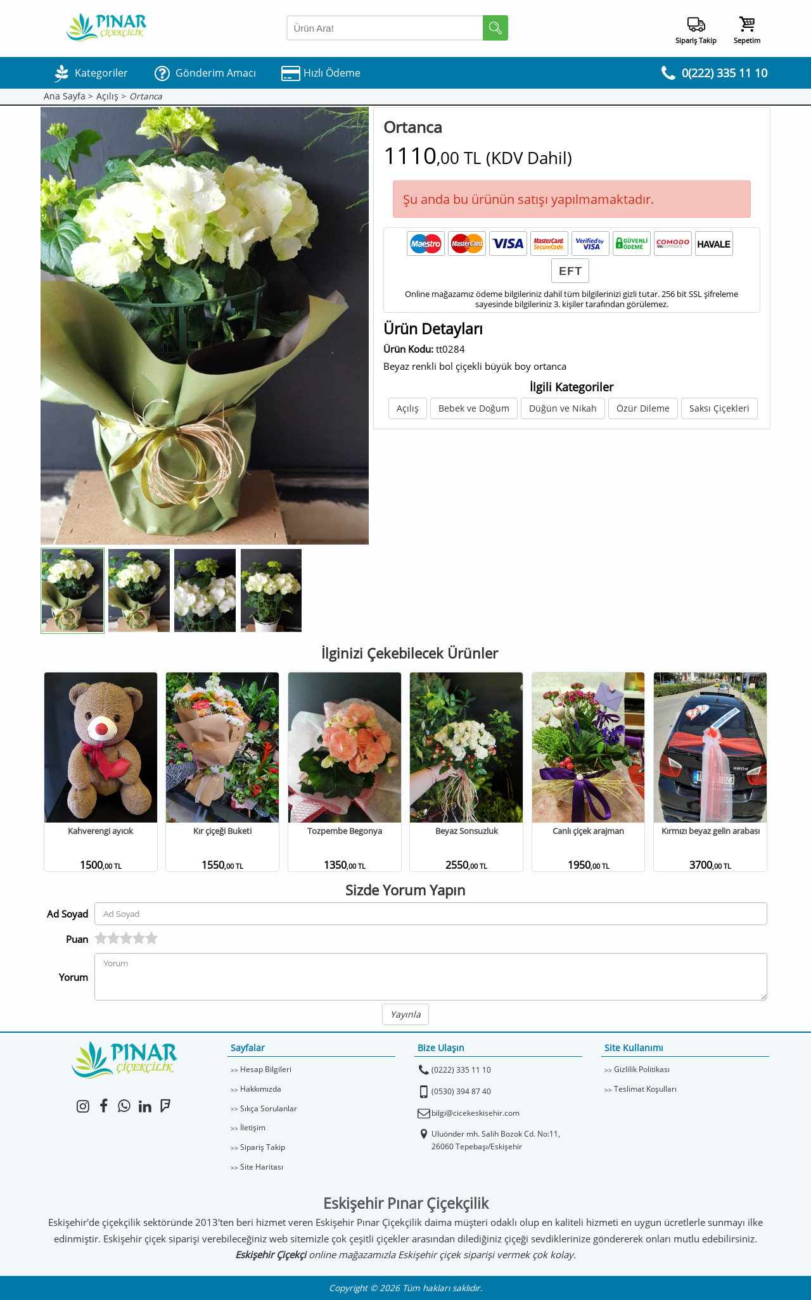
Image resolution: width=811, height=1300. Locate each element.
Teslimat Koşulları (645, 1088)
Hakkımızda (260, 1088)
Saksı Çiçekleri (719, 408)
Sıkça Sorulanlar (268, 1108)
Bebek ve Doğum (473, 408)
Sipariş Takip (262, 1147)
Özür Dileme (643, 408)
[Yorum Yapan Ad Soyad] (430, 913)
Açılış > (111, 96)
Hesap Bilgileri (265, 1069)
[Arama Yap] (397, 28)
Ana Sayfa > (68, 96)
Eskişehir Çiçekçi (270, 1254)
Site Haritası (261, 1166)
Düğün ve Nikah (563, 408)
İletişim (252, 1127)
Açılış (408, 408)
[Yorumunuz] (430, 976)
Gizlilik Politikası (642, 1069)
